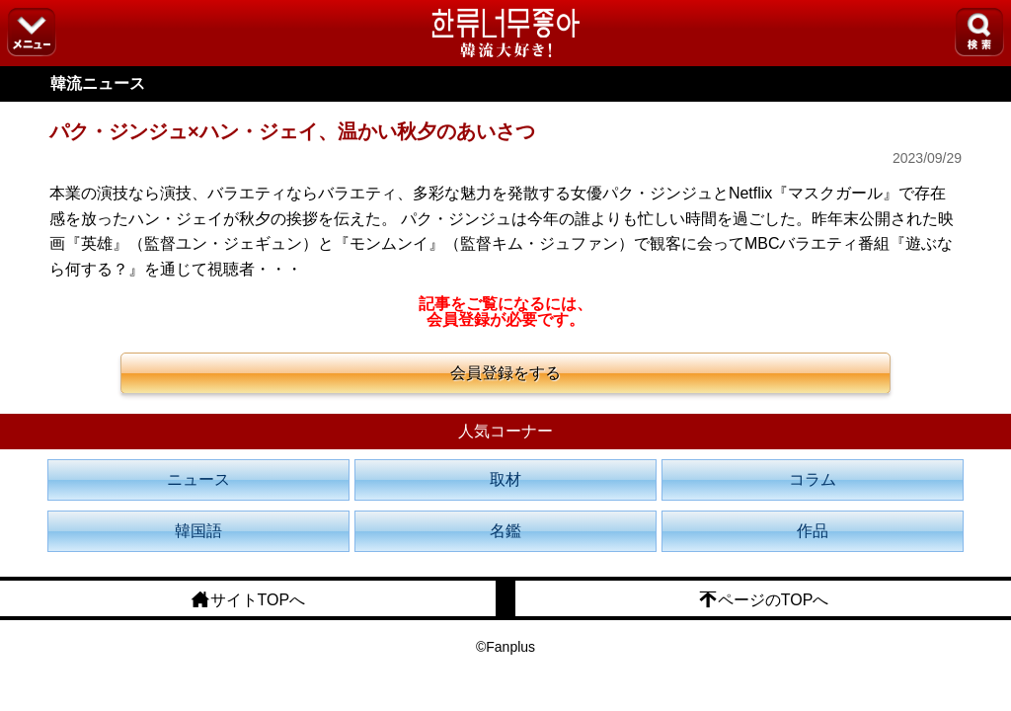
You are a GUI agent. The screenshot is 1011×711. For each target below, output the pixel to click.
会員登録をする (505, 372)
